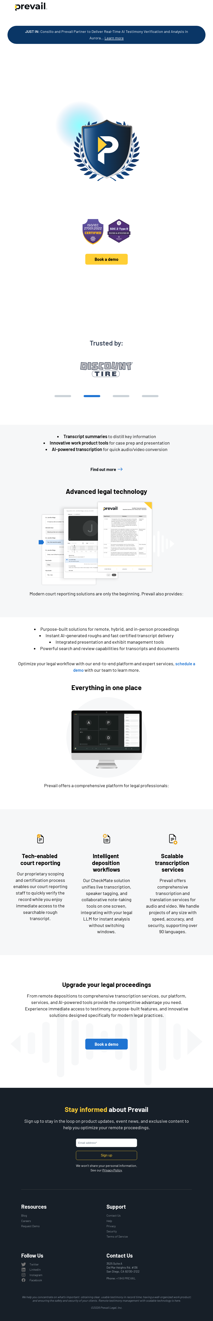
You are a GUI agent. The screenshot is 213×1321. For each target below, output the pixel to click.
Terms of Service (117, 1236)
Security (111, 1231)
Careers (26, 1221)
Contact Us (113, 1215)
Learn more (114, 38)
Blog (24, 1215)
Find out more (103, 469)
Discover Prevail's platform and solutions (106, 279)
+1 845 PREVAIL (126, 1278)
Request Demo (30, 1226)
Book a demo (106, 259)
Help (109, 1221)
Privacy (111, 1226)
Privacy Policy (112, 1170)
